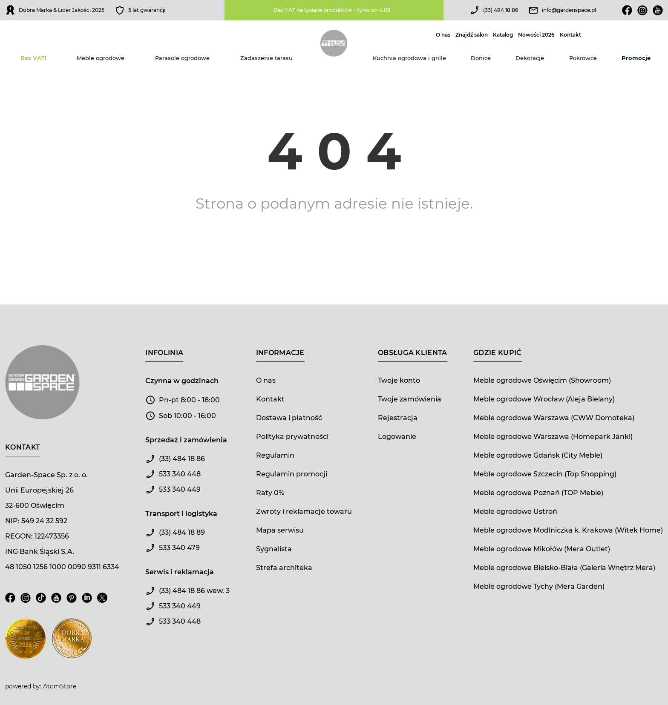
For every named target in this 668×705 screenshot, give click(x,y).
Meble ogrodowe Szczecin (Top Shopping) (544, 474)
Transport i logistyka (181, 514)
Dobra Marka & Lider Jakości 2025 (61, 10)
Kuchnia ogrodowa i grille (409, 57)
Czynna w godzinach (182, 381)
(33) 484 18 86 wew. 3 (194, 591)
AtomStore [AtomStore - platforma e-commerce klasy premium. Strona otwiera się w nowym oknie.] (59, 686)
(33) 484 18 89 (182, 532)
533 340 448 (180, 474)
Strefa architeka (284, 568)
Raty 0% (270, 493)
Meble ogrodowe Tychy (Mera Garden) (539, 586)
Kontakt (570, 34)
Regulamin (275, 455)
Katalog (503, 34)
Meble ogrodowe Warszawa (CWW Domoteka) (553, 418)
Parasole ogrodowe (182, 57)
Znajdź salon (471, 34)
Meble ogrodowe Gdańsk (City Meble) (537, 455)
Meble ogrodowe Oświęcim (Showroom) (542, 380)
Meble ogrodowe (100, 57)
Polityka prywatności (292, 437)
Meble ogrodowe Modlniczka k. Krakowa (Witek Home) (568, 530)
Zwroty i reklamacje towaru (304, 511)
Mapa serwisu (280, 530)
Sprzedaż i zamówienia (186, 440)
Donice (481, 57)
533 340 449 (180, 489)
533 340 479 (179, 548)
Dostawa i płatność (289, 418)
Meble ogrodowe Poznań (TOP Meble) (538, 493)
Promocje (636, 57)
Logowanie (397, 437)
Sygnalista (274, 549)
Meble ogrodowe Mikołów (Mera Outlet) (541, 549)
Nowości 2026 (536, 34)
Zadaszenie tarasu (266, 57)
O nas (443, 34)
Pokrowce (583, 57)
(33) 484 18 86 (500, 10)
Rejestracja (398, 418)
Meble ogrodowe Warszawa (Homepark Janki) (553, 437)
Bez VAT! (33, 57)
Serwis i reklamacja (179, 572)
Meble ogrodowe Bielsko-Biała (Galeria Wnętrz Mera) (564, 568)
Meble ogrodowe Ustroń (515, 511)
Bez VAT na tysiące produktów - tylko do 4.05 (332, 10)
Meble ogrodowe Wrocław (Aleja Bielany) (544, 399)
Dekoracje (529, 57)
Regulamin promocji (291, 474)
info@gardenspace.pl (569, 10)
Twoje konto (399, 380)
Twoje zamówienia (409, 399)
